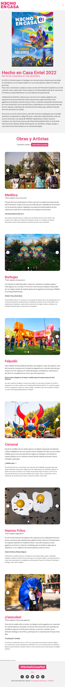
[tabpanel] (32, 170)
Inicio (32, 672)
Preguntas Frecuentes (11, 660)
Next (57, 170)
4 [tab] (37, 186)
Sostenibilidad (3, 660)
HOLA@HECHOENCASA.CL (39, 681)
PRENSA (51, 681)
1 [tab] (28, 186)
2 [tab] (31, 186)
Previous (7, 170)
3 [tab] (34, 186)
